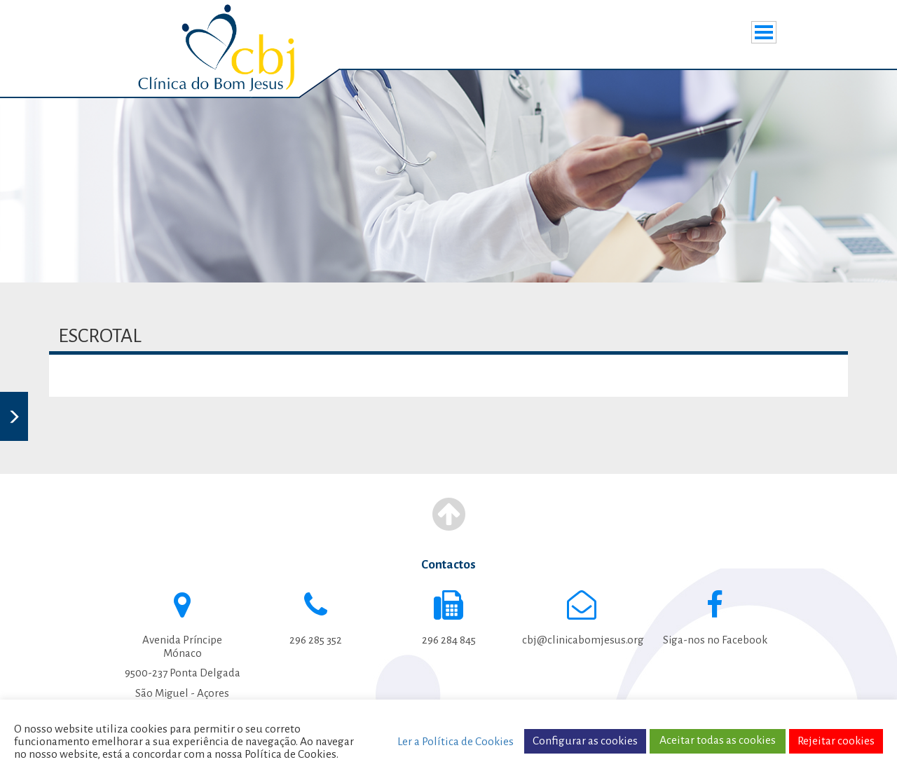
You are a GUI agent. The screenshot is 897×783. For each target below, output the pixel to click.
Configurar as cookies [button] (585, 741)
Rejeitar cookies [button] (836, 741)
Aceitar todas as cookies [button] (717, 740)
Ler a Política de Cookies (455, 741)
